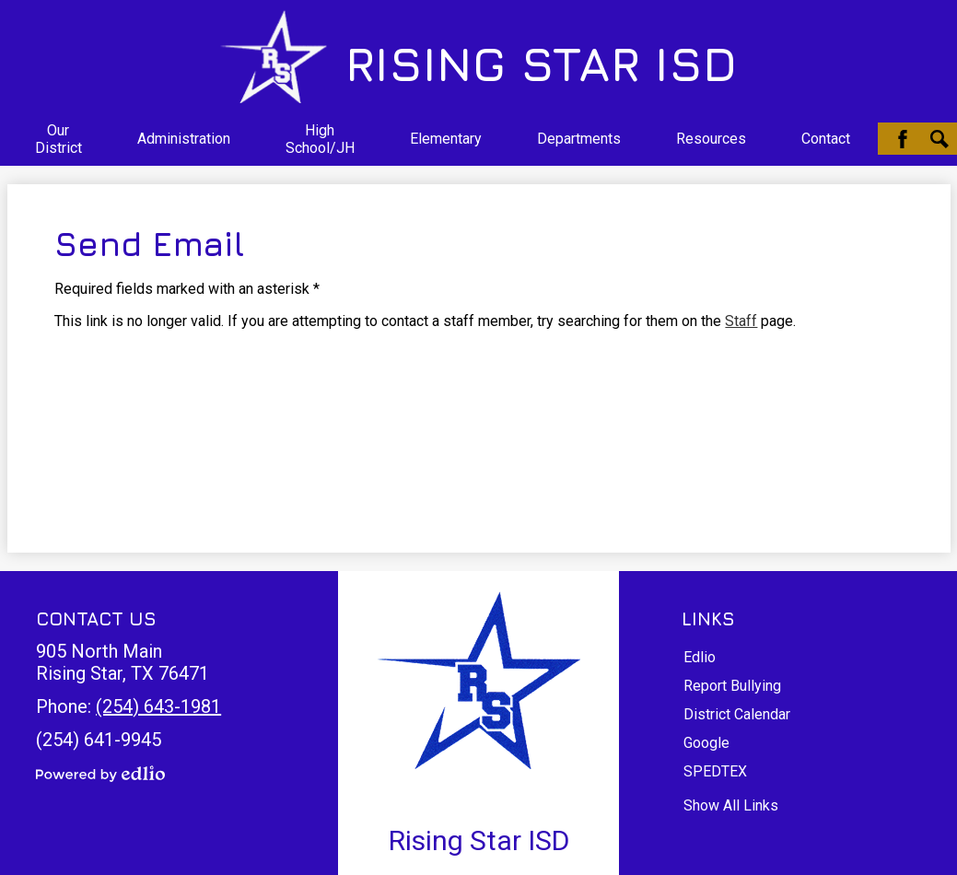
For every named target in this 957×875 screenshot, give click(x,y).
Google (706, 743)
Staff (741, 321)
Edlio (699, 657)
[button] (58, 139)
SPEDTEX (715, 771)
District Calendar (736, 714)
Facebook (902, 139)
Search (939, 139)
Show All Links (730, 805)
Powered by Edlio (100, 773)
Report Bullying (732, 685)
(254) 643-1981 (158, 706)
